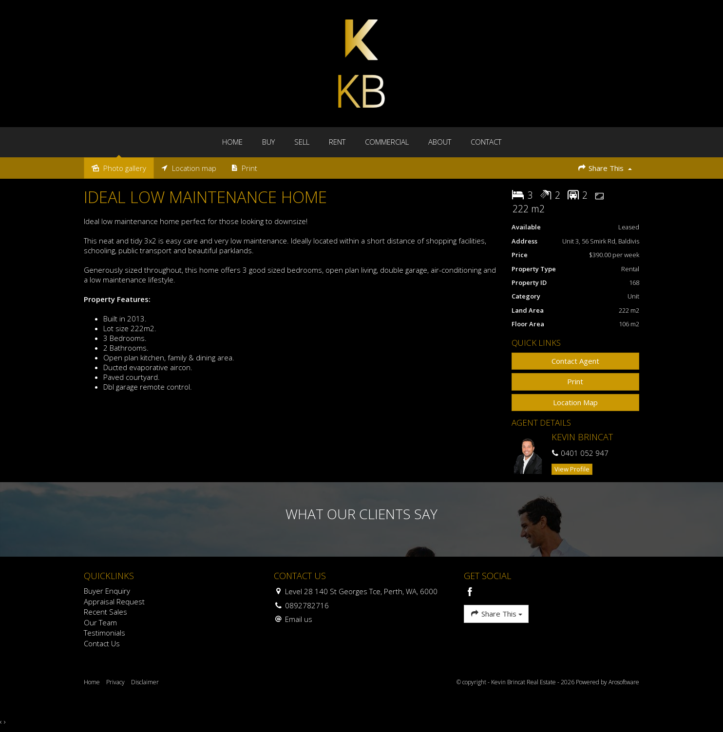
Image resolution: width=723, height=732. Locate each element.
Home (232, 142)
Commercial (387, 142)
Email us (298, 619)
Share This (604, 168)
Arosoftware (624, 682)
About (439, 142)
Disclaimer (145, 682)
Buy (268, 142)
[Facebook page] (470, 592)
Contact (486, 142)
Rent (337, 142)
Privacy (115, 682)
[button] (576, 381)
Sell (301, 142)
